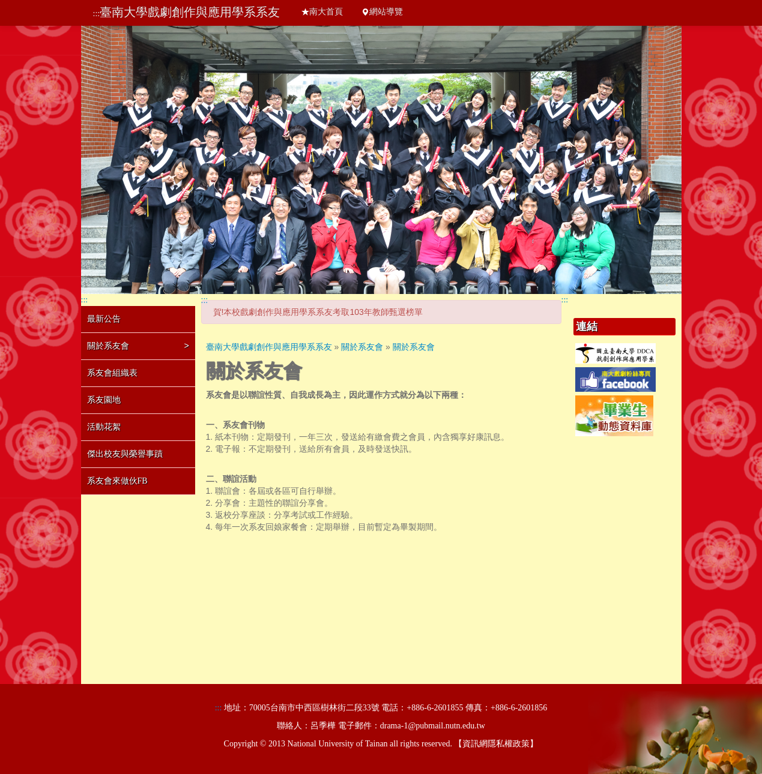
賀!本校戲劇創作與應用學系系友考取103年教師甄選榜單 (318, 312)
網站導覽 (382, 11)
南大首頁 (322, 11)
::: (96, 13)
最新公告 (104, 318)
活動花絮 (104, 426)
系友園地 (104, 399)
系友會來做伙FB (117, 480)
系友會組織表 (112, 372)
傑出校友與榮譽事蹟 (125, 453)
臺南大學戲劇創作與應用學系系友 (190, 12)
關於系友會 (138, 345)
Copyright (241, 743)
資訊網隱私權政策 (496, 743)
